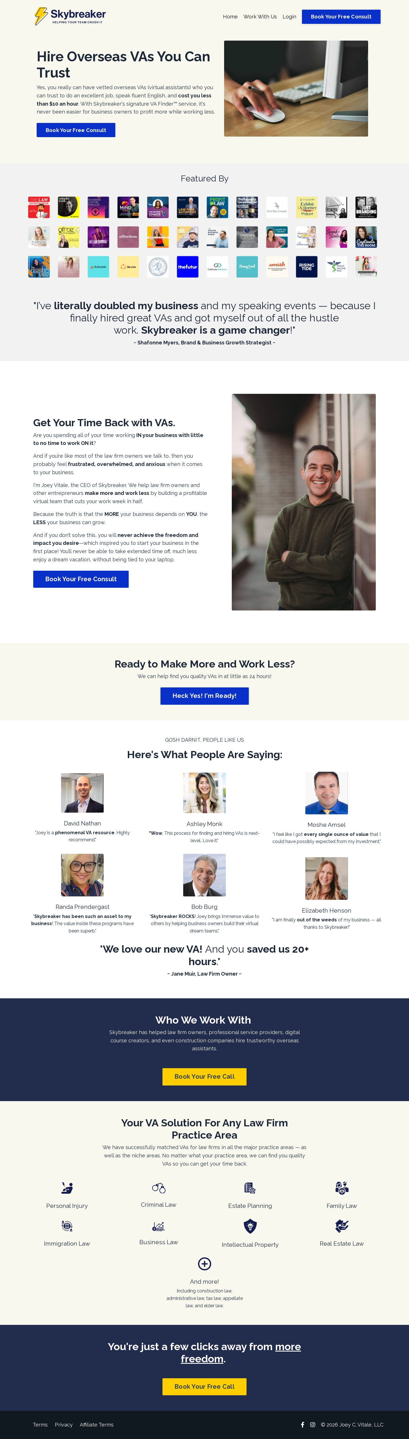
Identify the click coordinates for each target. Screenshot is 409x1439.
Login (289, 17)
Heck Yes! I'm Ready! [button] (204, 695)
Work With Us (260, 17)
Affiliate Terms (97, 1425)
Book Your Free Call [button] (204, 1076)
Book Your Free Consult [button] (341, 17)
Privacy (64, 1425)
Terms (40, 1425)
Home (230, 17)
